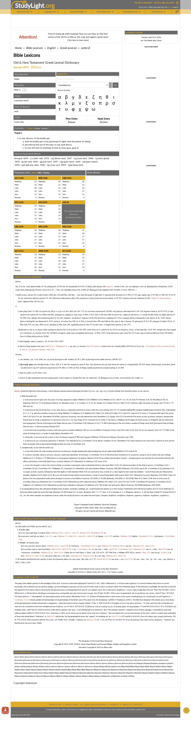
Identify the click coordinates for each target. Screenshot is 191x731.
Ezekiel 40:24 (168, 492)
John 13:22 (129, 430)
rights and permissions (95, 704)
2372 (46, 158)
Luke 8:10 (133, 451)
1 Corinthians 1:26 (161, 465)
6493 (17, 165)
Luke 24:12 (135, 413)
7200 (42, 165)
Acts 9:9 (135, 400)
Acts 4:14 (35, 416)
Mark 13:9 (129, 475)
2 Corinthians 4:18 (79, 423)
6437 (55, 161)
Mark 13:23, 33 (116, 465)
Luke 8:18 (143, 468)
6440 (77, 161)
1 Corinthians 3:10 (155, 468)
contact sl (114, 704)
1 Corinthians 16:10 (59, 482)
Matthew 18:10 (124, 420)
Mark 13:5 (113, 482)
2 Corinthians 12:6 (78, 444)
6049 (35, 161)
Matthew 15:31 (109, 400)
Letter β (85, 47)
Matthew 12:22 (84, 400)
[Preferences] (177, 12)
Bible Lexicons (34, 47)
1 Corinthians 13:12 (96, 455)
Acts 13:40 (130, 482)
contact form (140, 709)
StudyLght (29, 5)
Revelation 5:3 (66, 433)
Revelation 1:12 (104, 416)
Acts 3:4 (138, 430)
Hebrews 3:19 (91, 461)
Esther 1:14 (105, 420)
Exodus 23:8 (111, 403)
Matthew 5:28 (80, 430)
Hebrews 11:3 (92, 423)
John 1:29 (27, 416)
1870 (25, 158)
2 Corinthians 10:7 (45, 468)
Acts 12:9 (120, 416)
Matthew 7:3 (67, 413)
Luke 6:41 (126, 413)
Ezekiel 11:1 (71, 492)
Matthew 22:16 (36, 475)
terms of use (55, 704)
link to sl (138, 704)
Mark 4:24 (83, 472)
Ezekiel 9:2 (158, 492)
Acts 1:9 (113, 410)
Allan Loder (108, 647)
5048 (90, 158)
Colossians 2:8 (81, 485)
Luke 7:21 (163, 403)
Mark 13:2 (118, 413)
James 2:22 (102, 461)
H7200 (32, 526)
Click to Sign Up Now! (164, 2)
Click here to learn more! (78, 40)
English (51, 47)
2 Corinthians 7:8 (88, 441)
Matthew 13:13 (122, 451)
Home (18, 47)
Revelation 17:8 (123, 441)
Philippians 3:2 (57, 468)
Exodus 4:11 (101, 403)
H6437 (44, 526)
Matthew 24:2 (90, 413)
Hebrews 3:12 (93, 485)
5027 (69, 158)
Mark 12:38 (147, 478)
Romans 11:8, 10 (145, 400)
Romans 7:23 (64, 441)
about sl (126, 704)
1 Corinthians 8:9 (142, 482)
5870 (17, 161)
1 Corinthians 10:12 (163, 482)
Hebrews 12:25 (41, 485)
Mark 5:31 (100, 413)
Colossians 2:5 (69, 468)
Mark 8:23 (109, 413)
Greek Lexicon (68, 47)
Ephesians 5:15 (168, 468)
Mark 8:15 (138, 478)
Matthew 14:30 (97, 437)
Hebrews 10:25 (93, 458)
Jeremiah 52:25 (94, 420)
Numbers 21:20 (60, 492)
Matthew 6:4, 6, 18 (30, 458)
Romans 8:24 (54, 426)
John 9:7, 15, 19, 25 (123, 400)
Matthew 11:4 (78, 413)
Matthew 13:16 (97, 400)
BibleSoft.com (110, 511)
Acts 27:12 (157, 489)
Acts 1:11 (158, 430)
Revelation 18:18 (50, 416)
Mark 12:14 (47, 475)
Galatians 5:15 (28, 485)
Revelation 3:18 (159, 400)
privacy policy (72, 704)
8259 (63, 165)
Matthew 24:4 (102, 482)
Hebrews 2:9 (68, 461)
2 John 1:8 (171, 475)
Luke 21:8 (121, 482)
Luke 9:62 (121, 430)
